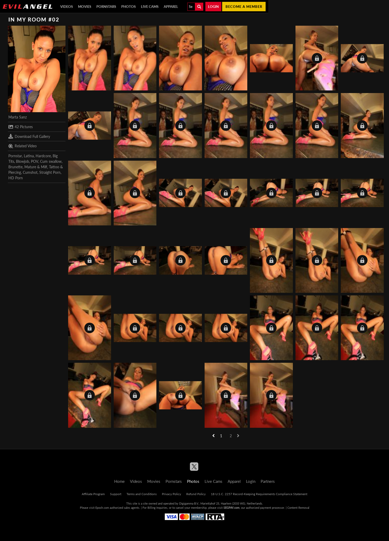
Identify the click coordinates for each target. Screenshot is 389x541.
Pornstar (15, 156)
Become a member (244, 6)
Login (213, 6)
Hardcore (43, 156)
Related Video (22, 146)
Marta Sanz (17, 117)
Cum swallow (51, 161)
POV (34, 161)
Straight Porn (50, 172)
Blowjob (22, 161)
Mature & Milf (35, 167)
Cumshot (30, 172)
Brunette (15, 167)
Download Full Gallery (29, 136)
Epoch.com (102, 507)
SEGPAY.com (231, 507)
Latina (29, 156)
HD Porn (15, 178)
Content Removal (298, 507)
